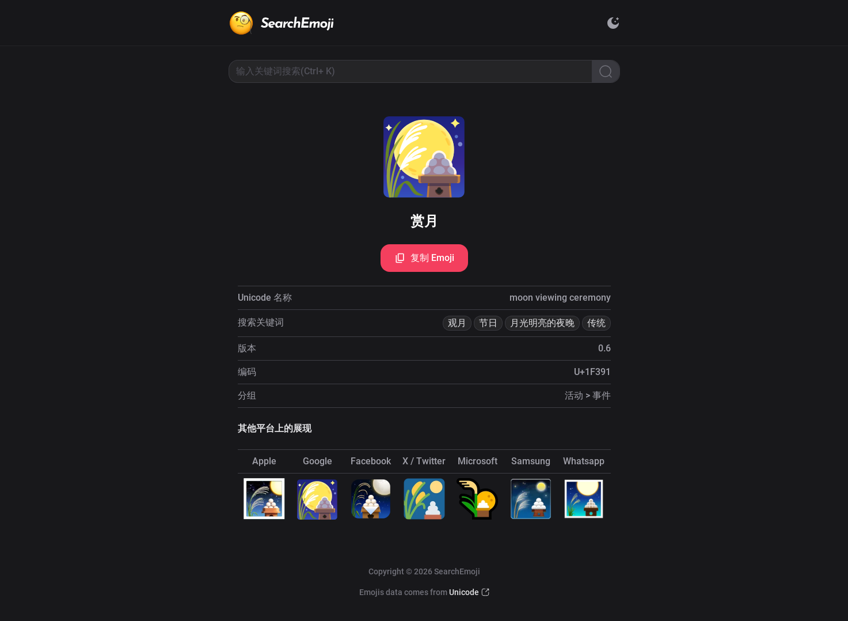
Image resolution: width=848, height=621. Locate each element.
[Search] (605, 71)
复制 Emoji (424, 258)
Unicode (464, 592)
